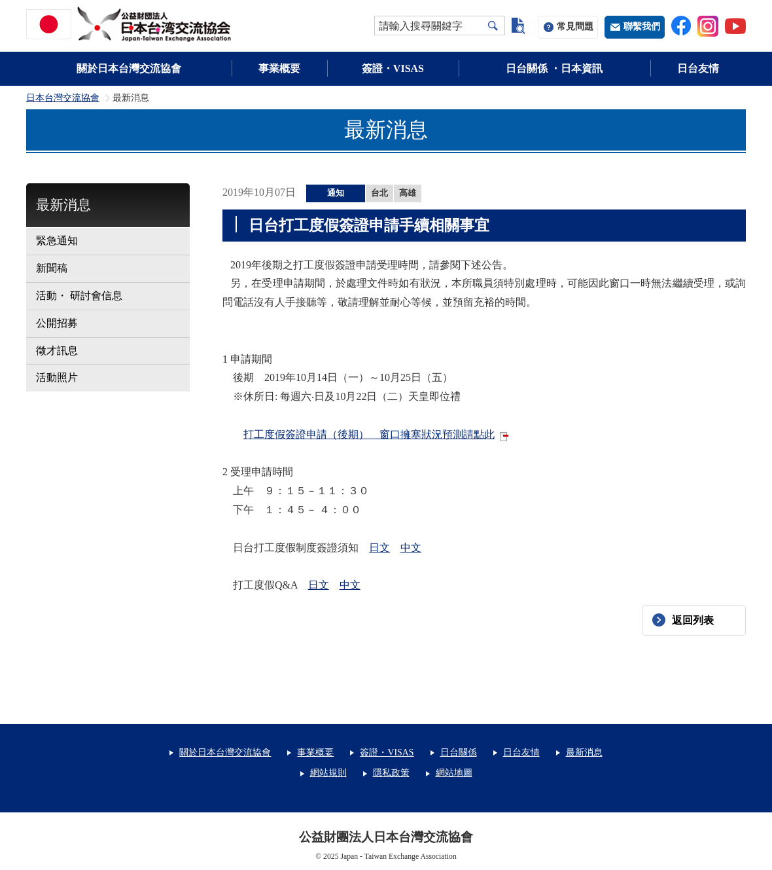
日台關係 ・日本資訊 (554, 68)
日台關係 (458, 752)
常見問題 (575, 26)
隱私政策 (391, 773)
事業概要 (279, 68)
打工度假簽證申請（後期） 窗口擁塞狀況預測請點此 (369, 434)
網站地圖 (454, 773)
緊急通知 (57, 240)
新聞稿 (51, 268)
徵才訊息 (57, 350)
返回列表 (693, 620)
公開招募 (57, 323)
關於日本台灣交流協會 (129, 68)
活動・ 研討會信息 (79, 295)
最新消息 (63, 205)
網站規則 (328, 773)
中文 (410, 547)
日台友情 (698, 68)
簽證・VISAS (393, 68)
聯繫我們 (641, 26)
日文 (379, 547)
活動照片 (57, 377)
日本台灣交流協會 (62, 98)
